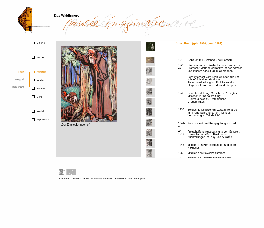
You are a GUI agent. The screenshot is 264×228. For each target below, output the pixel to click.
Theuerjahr (18, 86)
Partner (40, 88)
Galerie (40, 42)
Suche (40, 57)
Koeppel (19, 79)
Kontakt (40, 111)
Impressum (42, 119)
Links (39, 96)
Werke (40, 80)
